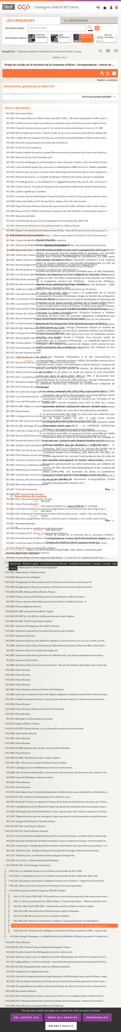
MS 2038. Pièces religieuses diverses (23, 606)
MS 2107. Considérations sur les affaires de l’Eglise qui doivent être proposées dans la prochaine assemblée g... (57, 806)
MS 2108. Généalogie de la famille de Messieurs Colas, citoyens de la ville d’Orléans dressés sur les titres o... (57, 811)
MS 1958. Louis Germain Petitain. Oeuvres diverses (30, 298)
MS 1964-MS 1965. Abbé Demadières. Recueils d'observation (35, 328)
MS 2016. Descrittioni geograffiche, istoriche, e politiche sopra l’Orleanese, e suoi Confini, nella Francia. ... (57, 518)
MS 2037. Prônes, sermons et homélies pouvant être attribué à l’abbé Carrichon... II (46, 601)
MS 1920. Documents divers (19, 113)
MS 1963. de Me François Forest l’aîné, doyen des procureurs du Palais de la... (57, 323)
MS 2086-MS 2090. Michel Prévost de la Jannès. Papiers (33, 757)
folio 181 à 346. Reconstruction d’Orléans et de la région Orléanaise (46, 910)
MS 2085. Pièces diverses (18, 752)
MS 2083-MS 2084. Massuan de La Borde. (38, 747)
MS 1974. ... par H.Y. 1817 (28, 372)
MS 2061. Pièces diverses (18, 669)
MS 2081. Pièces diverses (18, 738)
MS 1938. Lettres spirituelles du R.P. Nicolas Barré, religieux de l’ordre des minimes (46, 201)
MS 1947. (57, 245)
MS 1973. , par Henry (42, 367)
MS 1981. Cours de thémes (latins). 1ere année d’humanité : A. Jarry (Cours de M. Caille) (48, 396)
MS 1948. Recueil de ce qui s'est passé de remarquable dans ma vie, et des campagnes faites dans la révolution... (57, 250)
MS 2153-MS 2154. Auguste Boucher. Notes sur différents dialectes (38, 966)
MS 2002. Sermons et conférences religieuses (27, 464)
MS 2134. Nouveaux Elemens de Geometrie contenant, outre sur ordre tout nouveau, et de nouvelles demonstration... (57, 840)
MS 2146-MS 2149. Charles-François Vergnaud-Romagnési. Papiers (38, 947)
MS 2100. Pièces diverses (18, 782)
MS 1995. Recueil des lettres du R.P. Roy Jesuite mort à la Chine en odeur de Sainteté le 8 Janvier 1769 (55, 440)
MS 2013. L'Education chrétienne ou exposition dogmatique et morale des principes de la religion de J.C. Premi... (57, 508)
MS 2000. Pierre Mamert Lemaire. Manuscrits (27, 455)
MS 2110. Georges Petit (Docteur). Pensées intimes (30, 821)
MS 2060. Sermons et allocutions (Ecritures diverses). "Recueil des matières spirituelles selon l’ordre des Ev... (57, 664)
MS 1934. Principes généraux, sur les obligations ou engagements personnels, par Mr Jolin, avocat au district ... (57, 181)
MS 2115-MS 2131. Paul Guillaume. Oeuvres (27, 830)
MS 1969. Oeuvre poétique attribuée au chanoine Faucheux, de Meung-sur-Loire (44, 347)
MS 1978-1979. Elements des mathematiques (27, 386)
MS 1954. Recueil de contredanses (22, 279)
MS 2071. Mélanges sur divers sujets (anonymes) (29, 718)
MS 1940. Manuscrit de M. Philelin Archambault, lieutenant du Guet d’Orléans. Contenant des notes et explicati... (57, 210)
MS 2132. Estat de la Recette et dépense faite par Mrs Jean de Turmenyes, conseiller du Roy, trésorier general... (57, 835)
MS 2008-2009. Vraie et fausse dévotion (25, 494)
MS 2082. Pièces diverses (18, 743)
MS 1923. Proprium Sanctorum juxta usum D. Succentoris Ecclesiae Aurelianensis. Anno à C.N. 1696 (54, 127)
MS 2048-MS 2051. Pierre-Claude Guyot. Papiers (29, 621)
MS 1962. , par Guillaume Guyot (45, 318)
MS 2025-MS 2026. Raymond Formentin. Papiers (29, 562)
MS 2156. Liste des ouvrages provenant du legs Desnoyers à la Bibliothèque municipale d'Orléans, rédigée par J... (57, 976)
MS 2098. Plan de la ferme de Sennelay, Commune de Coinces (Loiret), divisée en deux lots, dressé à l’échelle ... (57, 772)
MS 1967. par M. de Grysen (33, 337)
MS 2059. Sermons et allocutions (22, 660)
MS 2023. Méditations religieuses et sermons (27, 552)
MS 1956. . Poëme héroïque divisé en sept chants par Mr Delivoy (51, 289)
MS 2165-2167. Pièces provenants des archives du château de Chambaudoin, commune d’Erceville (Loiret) (56, 1000)
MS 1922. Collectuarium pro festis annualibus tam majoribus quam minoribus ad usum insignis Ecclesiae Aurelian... (57, 123)
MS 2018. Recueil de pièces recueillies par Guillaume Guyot (34, 528)
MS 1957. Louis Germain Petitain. (37, 293)
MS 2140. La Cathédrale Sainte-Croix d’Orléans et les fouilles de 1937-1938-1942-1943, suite (54, 875)
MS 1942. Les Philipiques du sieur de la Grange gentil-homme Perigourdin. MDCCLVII (47, 220)
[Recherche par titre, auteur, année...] (57, 28)
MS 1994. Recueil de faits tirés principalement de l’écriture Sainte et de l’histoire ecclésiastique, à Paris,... (57, 435)
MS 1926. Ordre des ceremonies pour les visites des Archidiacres (37, 142)
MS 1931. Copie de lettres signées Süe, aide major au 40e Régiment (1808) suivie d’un (57, 167)
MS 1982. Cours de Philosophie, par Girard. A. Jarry (31, 401)
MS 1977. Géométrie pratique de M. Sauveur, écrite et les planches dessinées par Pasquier (49, 381)
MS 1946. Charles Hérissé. (36, 240)
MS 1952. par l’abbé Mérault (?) (42, 269)
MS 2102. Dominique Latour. (57, 791)
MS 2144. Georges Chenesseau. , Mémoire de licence (59, 936)
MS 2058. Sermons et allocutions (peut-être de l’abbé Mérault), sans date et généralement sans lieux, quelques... (56, 655)
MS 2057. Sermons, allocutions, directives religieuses (32, 650)
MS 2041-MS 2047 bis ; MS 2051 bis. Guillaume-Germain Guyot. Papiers (40, 616)
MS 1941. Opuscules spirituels (20, 215)
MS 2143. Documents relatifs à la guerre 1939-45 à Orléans (38, 890)
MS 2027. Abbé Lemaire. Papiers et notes (25, 572)
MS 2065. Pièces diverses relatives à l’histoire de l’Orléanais (35, 689)
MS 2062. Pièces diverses (18, 674)
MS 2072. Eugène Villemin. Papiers (23, 723)
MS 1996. (57, 445)
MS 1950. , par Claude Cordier (38, 259)
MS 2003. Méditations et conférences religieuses (29, 469)
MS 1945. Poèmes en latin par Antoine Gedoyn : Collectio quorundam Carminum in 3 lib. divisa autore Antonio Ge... (57, 235)
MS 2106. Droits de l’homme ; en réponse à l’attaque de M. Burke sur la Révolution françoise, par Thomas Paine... (57, 801)
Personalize (97, 1017)
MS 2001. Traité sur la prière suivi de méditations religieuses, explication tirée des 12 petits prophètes (55, 459)
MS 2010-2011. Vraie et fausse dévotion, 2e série (29, 498)
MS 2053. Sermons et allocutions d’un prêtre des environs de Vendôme (40, 630)
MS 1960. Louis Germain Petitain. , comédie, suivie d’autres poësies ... (57, 308)
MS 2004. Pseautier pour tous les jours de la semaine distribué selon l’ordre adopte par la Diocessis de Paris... (57, 474)
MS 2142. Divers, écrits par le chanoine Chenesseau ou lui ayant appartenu (46, 885)
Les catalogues (20, 20)
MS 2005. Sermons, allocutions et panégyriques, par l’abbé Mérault (38, 479)
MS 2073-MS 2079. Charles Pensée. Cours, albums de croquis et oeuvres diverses (44, 728)
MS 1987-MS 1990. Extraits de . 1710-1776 (51, 420)
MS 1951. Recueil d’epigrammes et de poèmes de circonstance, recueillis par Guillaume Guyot (51, 264)
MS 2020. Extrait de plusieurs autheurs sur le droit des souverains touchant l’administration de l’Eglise (55, 538)
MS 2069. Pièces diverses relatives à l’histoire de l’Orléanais (35, 708)
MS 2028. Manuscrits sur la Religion (23, 577)
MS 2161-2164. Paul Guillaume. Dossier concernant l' (56, 995)
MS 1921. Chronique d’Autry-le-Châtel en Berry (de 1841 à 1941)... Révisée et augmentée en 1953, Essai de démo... (57, 118)
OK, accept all (26, 1017)
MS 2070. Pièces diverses (18, 713)
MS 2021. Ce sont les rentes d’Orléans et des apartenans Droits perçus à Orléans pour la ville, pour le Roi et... (57, 542)
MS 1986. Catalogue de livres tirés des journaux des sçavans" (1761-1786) (41, 416)
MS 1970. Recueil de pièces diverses (23, 352)
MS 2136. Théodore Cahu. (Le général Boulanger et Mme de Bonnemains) (52, 850)
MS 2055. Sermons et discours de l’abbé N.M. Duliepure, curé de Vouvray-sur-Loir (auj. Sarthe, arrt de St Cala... (56, 640)
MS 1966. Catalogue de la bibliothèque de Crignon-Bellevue (35, 333)
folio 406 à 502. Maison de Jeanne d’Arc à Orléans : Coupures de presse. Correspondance (56, 920)
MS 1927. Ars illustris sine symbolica (23, 147)
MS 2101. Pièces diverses (18, 787)
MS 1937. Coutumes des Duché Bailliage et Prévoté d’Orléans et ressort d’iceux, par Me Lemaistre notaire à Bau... (57, 196)
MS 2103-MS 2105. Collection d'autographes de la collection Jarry (38, 796)
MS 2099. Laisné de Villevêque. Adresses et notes (29, 777)
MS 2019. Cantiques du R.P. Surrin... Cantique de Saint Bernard (36, 533)
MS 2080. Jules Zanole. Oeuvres (21, 733)
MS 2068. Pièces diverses (18, 704)
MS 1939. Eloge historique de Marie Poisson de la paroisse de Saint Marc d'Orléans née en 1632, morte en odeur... (57, 206)
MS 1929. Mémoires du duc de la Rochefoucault (29, 157)
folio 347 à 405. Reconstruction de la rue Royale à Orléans (41, 915)
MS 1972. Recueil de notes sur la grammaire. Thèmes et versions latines (40, 362)
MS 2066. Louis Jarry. (56, 694)
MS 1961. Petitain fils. (38, 313)
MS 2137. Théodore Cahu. (40, 855)
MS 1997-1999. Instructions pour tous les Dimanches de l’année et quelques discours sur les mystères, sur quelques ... (57, 450)
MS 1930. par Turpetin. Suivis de (57, 162)
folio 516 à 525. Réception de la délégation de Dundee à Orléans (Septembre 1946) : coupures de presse (62, 930)
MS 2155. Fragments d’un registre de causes (27, 971)
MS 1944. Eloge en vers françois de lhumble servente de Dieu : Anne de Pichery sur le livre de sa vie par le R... (57, 230)
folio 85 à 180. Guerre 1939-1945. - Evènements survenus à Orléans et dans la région (54, 906)
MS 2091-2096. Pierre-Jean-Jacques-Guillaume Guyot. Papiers (36, 762)
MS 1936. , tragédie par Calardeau (26, 191)
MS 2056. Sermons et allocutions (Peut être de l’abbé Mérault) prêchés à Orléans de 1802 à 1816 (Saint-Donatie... (57, 645)
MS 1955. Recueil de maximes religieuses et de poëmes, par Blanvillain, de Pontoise (46, 284)
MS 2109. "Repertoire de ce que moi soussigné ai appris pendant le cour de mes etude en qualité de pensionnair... (57, 816)
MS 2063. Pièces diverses (18, 679)
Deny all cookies (63, 1017)
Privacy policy (61, 1025)
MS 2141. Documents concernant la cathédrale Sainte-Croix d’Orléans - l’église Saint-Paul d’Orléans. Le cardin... (58, 880)
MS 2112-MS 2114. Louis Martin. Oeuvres (25, 826)
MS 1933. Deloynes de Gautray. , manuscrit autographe (55, 176)
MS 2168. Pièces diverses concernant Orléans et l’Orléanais (34, 1005)
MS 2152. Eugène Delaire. (57, 961)
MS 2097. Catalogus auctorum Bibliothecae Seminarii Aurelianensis (39, 767)
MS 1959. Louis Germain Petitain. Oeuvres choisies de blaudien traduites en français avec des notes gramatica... (57, 303)
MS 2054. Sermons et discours (20, 635)
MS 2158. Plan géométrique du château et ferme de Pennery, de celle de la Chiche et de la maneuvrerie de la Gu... (57, 986)
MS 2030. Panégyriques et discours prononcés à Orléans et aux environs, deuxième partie (49, 586)
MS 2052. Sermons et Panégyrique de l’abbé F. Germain (32, 625)
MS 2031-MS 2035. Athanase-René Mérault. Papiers (30, 591)
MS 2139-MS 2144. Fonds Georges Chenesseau (28, 865)
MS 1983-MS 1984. (57, 406)
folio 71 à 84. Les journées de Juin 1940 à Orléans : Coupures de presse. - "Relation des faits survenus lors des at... (62, 901)
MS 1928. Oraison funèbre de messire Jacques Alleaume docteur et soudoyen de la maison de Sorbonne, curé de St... (57, 152)
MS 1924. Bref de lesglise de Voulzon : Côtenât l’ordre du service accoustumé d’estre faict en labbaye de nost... (57, 132)
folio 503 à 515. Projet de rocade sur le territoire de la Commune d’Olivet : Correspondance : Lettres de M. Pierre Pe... (62, 925)
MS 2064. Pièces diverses (18, 684)
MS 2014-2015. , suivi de (57, 513)
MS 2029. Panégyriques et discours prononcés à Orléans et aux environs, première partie (49, 581)
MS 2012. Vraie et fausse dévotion (22, 503)
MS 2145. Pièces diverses (18, 942)
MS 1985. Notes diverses (17, 411)
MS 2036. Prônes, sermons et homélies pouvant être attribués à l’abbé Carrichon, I (46, 596)
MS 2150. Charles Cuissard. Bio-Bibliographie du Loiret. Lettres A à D (39, 951)
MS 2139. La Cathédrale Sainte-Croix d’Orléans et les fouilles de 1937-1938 (45, 870)
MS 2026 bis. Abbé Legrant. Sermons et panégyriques (31, 567)
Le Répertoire (76, 20)
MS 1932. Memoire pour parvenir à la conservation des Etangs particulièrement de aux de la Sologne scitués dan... (57, 171)
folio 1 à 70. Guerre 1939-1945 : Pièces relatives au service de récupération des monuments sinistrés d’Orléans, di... (62, 896)
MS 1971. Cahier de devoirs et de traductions (27, 357)
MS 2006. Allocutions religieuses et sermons (27, 484)
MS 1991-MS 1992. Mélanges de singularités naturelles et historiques (39, 425)
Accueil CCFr (8, 51)
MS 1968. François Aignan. (35, 342)
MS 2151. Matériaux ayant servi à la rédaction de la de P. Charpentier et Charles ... (57, 956)
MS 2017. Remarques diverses (20, 523)
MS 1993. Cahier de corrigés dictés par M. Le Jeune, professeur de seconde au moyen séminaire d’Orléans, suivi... (57, 430)
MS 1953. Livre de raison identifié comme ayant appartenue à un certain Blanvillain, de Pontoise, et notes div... (57, 274)
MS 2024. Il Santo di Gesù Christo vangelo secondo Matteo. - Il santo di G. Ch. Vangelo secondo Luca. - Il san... (57, 557)
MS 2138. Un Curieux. (32, 860)
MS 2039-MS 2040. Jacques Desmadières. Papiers (29, 611)
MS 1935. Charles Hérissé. (57, 186)
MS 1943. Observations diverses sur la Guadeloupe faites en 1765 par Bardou (43, 225)
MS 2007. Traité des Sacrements (21, 489)
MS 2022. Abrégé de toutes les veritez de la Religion (31, 547)
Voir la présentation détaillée (97, 96)
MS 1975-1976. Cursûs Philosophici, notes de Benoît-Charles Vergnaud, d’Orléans (45, 376)
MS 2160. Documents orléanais (21, 990)
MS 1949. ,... (57, 254)
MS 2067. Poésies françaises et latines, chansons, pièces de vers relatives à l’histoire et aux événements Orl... (56, 699)
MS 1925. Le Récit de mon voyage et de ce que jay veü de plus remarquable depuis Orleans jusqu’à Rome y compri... (57, 137)
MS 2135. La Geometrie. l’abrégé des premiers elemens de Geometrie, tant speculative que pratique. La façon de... (57, 845)
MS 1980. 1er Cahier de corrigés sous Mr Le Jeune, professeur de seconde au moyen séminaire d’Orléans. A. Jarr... (57, 391)
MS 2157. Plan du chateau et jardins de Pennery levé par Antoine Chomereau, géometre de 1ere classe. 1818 (57, 981)
